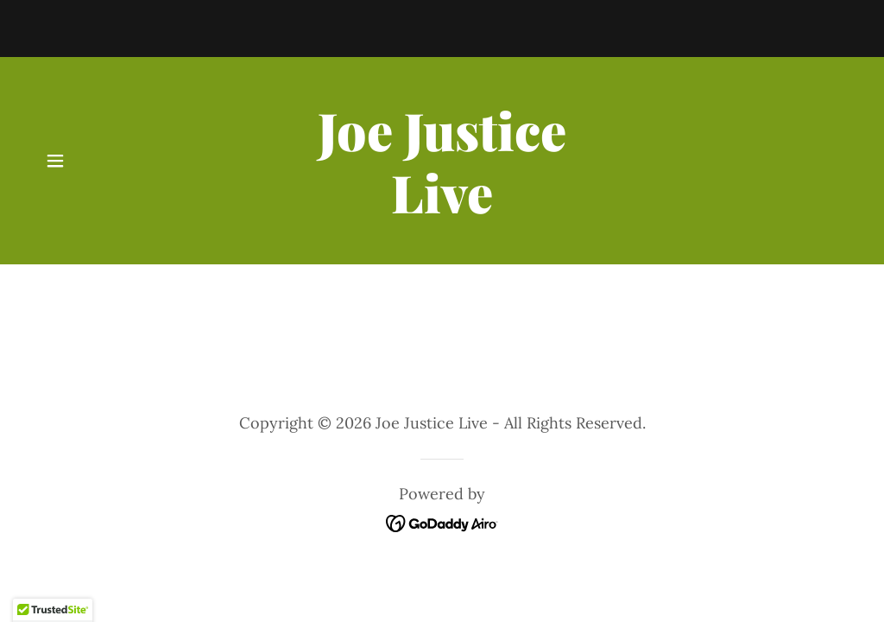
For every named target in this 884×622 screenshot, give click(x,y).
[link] (442, 208)
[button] (55, 160)
